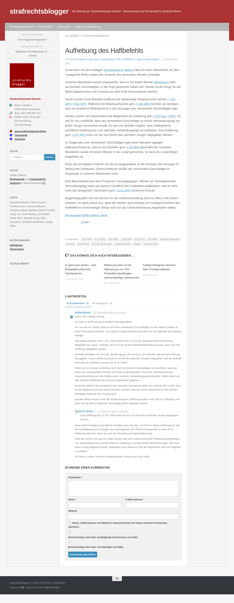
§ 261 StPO (81, 103)
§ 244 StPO (146, 103)
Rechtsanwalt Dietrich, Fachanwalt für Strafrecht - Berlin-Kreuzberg (117, 59)
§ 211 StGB (100, 244)
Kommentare (79, 311)
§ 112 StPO (124, 195)
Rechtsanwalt (17, 179)
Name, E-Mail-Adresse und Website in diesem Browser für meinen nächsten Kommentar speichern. (117, 533)
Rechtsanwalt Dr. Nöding (120, 69)
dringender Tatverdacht (170, 244)
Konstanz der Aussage (101, 248)
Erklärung (70, 248)
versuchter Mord (151, 248)
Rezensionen (17, 249)
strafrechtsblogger (39, 11)
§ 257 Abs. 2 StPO (166, 120)
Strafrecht (17, 139)
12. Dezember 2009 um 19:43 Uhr (110, 321)
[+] (44, 183)
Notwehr (137, 248)
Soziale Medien (19, 263)
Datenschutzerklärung (88, 26)
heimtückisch (162, 82)
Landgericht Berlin (122, 248)
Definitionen (16, 245)
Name (72, 508)
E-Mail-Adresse (135, 508)
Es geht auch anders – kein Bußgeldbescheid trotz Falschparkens (81, 274)
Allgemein (72, 35)
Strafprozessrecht (98, 35)
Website (72, 519)
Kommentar (75, 486)
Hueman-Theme (52, 596)
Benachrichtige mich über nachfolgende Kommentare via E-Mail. (103, 546)
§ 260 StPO (126, 244)
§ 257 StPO (79, 139)
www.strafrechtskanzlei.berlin (28, 131)
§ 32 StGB (133, 151)
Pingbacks (104, 311)
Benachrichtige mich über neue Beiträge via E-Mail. (96, 555)
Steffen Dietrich (82, 321)
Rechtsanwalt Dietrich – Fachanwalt (30, 26)
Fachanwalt (18, 135)
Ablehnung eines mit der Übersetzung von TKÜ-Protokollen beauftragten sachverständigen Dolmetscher (119, 278)
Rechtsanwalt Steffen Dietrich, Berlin (88, 219)
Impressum (64, 26)
